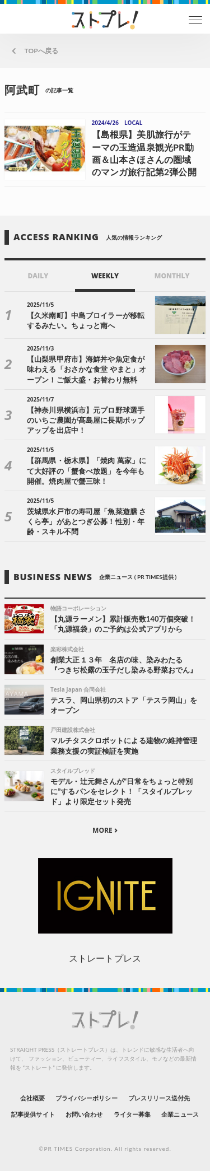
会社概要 (32, 1098)
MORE (105, 830)
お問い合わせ (84, 1114)
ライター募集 (132, 1114)
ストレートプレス (105, 958)
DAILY (37, 276)
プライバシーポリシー (86, 1098)
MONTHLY (172, 276)
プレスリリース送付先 (159, 1098)
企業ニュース (179, 1114)
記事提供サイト (32, 1114)
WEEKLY (105, 276)
